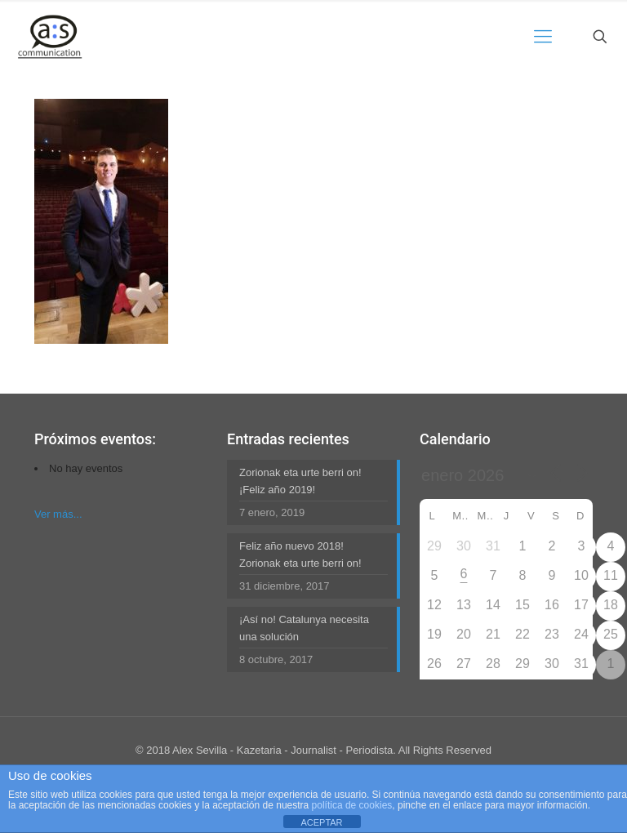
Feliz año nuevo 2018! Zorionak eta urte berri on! (300, 554)
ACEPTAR (321, 822)
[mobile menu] (543, 37)
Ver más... (58, 514)
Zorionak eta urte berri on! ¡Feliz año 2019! (300, 481)
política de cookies (352, 805)
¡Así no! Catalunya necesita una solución (304, 628)
